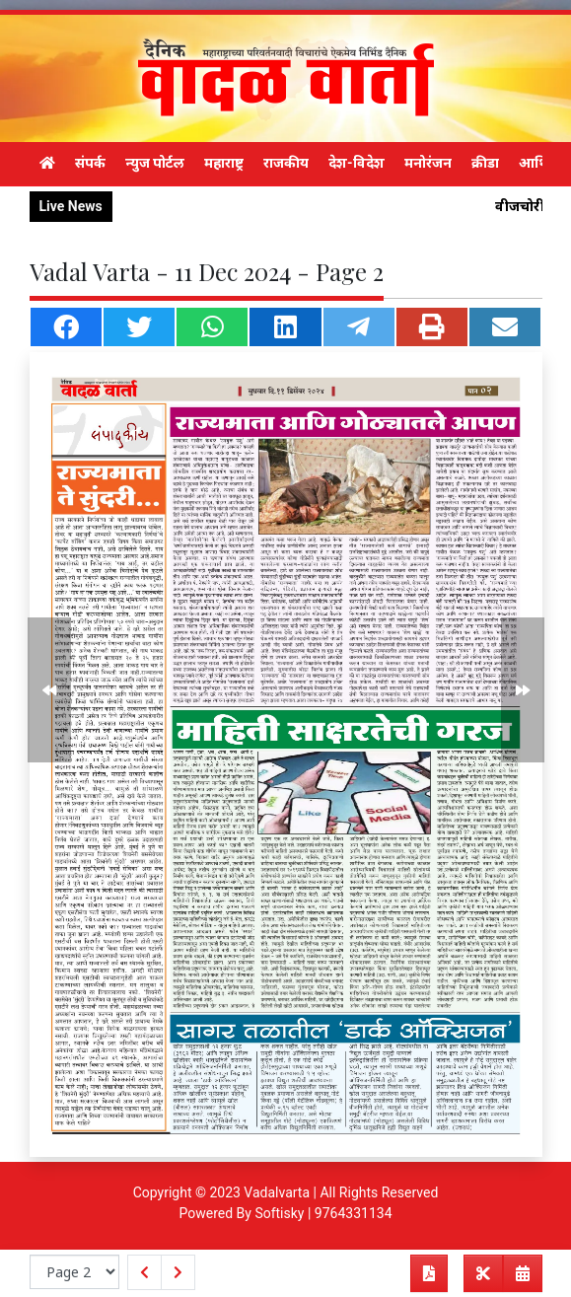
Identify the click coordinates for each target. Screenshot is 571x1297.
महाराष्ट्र (224, 163)
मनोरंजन (428, 163)
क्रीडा (485, 163)
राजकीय (286, 163)
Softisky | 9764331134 (323, 1213)
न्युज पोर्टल (154, 163)
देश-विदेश (356, 163)
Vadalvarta (277, 1192)
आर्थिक (539, 163)
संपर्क (90, 163)
